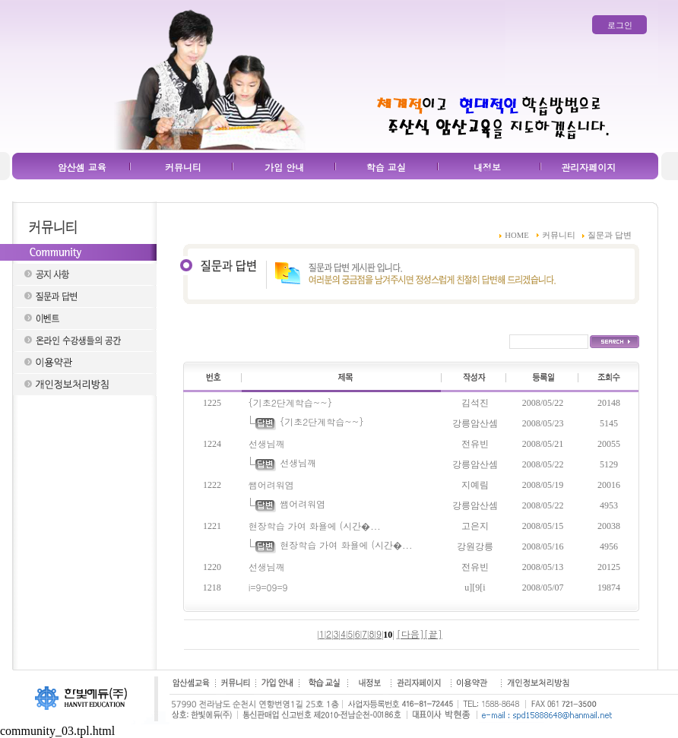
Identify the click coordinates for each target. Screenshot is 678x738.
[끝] (433, 633)
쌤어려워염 (271, 484)
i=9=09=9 (268, 587)
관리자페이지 (588, 166)
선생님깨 (267, 443)
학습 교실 (386, 166)
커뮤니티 (183, 166)
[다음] (410, 633)
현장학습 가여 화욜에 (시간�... (315, 525)
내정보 (487, 166)
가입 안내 (284, 166)
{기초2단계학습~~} (290, 402)
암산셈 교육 (82, 166)
